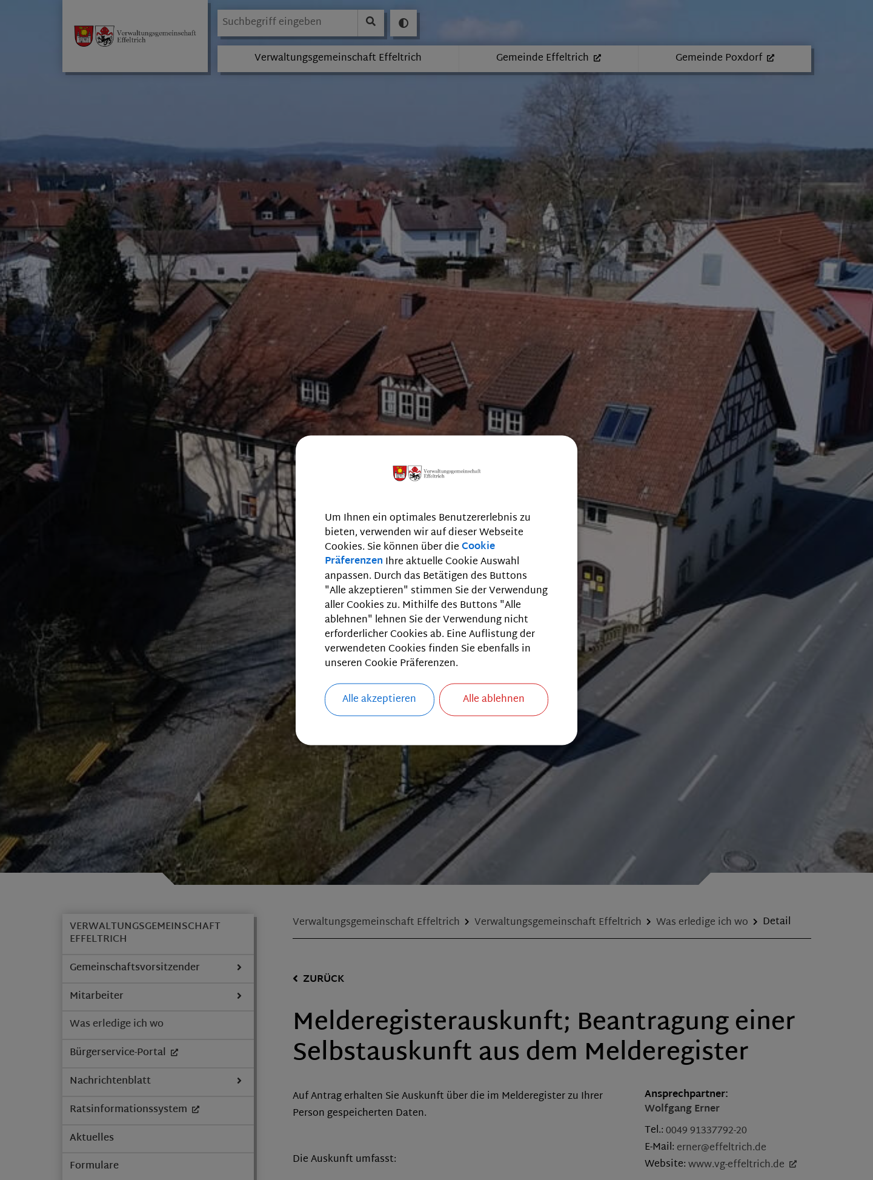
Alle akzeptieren (379, 699)
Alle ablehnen (494, 699)
